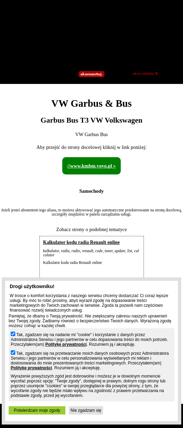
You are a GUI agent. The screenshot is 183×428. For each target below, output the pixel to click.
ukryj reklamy (145, 73)
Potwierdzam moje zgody (37, 410)
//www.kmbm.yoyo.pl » (91, 166)
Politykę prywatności (65, 344)
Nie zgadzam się (86, 410)
